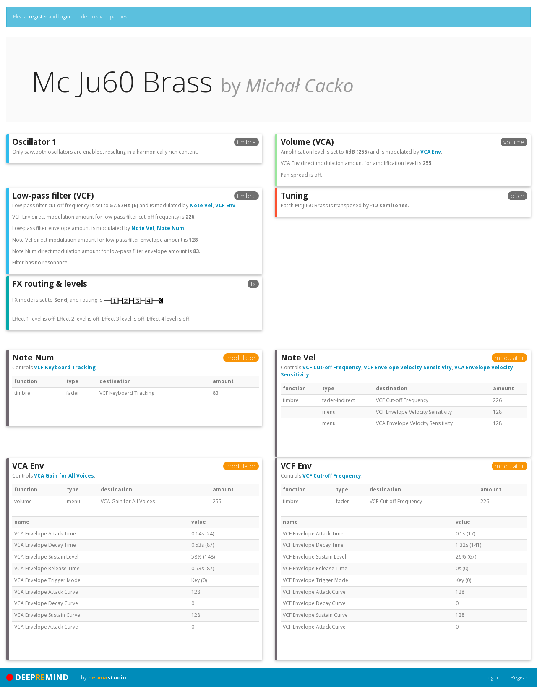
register (38, 16)
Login (491, 677)
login (64, 16)
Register (521, 677)
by (103, 677)
